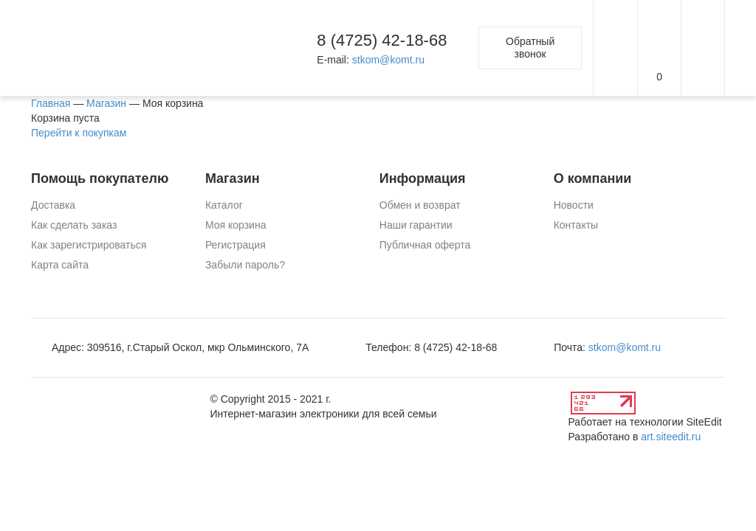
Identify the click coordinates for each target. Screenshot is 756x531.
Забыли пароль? (245, 265)
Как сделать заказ (74, 225)
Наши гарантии (416, 225)
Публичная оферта (425, 245)
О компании (593, 178)
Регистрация (235, 245)
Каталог (224, 205)
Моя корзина (236, 225)
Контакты (576, 225)
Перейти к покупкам (78, 133)
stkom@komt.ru (388, 60)
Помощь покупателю (99, 178)
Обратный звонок (530, 47)
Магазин (232, 178)
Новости (574, 205)
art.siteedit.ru (671, 436)
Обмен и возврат (420, 205)
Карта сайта (60, 265)
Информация (422, 178)
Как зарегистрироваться (88, 245)
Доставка (53, 205)
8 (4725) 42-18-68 (382, 40)
